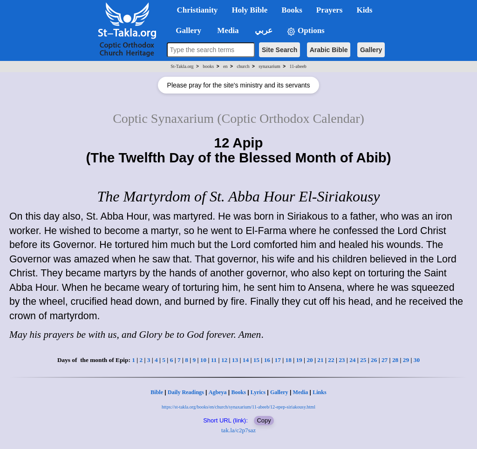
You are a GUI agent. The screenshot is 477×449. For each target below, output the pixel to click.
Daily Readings (186, 392)
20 (310, 359)
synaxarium (269, 66)
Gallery (371, 50)
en (225, 66)
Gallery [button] (186, 30)
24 (352, 359)
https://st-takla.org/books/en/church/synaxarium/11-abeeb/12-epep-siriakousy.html (238, 406)
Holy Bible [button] (249, 10)
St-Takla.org (181, 66)
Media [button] (227, 30)
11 (214, 359)
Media (300, 392)
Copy (264, 420)
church (243, 66)
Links (319, 392)
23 (342, 359)
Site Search (279, 50)
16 (267, 359)
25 (363, 359)
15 (256, 359)
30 (417, 359)
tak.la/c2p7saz (238, 430)
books (208, 66)
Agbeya (218, 392)
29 (406, 359)
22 (331, 359)
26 (374, 359)
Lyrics (258, 392)
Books (238, 392)
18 (289, 359)
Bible (156, 392)
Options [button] (305, 31)
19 (299, 359)
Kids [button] (364, 10)
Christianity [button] (197, 10)
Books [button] (291, 10)
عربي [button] (263, 30)
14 (246, 359)
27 (385, 359)
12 (224, 359)
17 (278, 359)
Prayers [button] (329, 10)
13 (235, 359)
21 (320, 359)
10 (203, 359)
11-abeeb (298, 66)
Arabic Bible (329, 50)
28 (395, 359)
